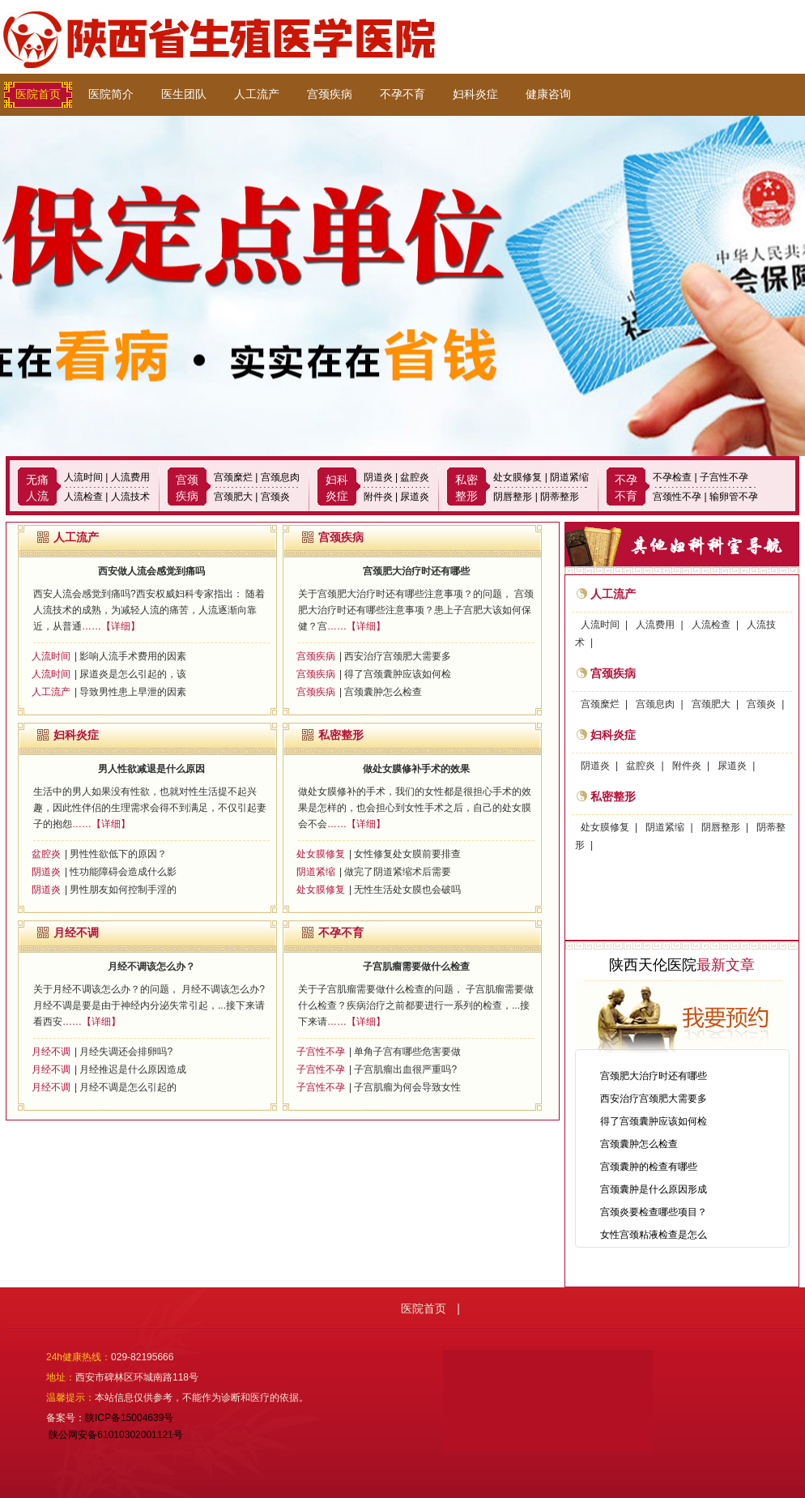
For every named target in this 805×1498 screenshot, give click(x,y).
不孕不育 (402, 94)
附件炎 (378, 496)
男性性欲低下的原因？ (118, 854)
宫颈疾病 (329, 94)
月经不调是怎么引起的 (128, 1087)
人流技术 (130, 496)
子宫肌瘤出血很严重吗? (405, 1069)
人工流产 (256, 94)
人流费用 (130, 477)
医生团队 (184, 94)
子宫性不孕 (724, 477)
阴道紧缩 (569, 477)
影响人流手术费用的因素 (132, 656)
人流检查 (83, 496)
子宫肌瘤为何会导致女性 (407, 1087)
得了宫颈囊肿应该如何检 (397, 674)
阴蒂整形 (559, 496)
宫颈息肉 (280, 477)
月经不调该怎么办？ (151, 966)
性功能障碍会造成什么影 (123, 871)
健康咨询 (548, 94)
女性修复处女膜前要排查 (407, 854)
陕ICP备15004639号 (129, 1417)
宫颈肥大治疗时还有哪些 (416, 571)
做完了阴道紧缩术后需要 (397, 871)
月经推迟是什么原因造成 (132, 1069)
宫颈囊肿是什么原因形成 (653, 1189)
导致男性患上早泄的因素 (132, 692)
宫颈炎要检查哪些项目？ (653, 1212)
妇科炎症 (475, 94)
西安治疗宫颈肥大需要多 (397, 656)
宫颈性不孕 (677, 496)
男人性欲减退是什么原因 (151, 769)
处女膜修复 (517, 477)
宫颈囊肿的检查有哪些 (648, 1166)
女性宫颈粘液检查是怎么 (653, 1234)
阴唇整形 (512, 496)
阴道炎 (378, 477)
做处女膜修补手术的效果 (416, 769)
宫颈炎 (275, 496)
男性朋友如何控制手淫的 (123, 889)
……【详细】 (111, 626)
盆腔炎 (414, 477)
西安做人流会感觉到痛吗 (151, 571)
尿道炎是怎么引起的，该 (132, 674)
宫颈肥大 (233, 496)
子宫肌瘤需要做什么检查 (416, 966)
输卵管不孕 (733, 496)
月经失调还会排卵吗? (125, 1051)
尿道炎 (414, 496)
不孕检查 (672, 477)
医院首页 (38, 94)
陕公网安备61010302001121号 (114, 1434)
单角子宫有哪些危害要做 (407, 1051)
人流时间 (83, 477)
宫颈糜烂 (233, 477)
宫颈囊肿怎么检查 (383, 692)
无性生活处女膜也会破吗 (407, 889)
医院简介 (111, 94)
